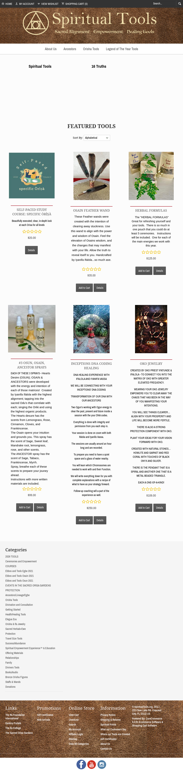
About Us (51, 48)
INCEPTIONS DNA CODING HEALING (91, 365)
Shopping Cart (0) (74, 4)
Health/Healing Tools (15, 614)
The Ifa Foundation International (15, 716)
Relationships (12, 658)
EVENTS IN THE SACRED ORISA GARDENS (28, 585)
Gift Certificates (45, 715)
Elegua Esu (11, 619)
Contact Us (106, 748)
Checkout (74, 719)
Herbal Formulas (151, 210)
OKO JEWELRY (151, 363)
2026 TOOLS (11, 556)
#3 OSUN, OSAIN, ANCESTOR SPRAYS (31, 365)
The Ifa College (13, 728)
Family (8, 662)
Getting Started (12, 609)
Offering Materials (14, 653)
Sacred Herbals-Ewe (15, 629)
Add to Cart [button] (84, 288)
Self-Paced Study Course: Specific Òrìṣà (31, 211)
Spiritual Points (108, 724)
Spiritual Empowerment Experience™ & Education (30, 648)
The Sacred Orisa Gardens (19, 733)
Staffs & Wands (13, 682)
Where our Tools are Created (115, 734)
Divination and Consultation (19, 604)
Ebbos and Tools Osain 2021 (19, 576)
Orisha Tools (91, 48)
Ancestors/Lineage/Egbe (17, 595)
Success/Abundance (15, 643)
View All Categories (79, 744)
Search (72, 724)
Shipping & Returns (110, 719)
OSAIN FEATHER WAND (91, 210)
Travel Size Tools (13, 638)
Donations (10, 686)
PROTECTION (12, 590)
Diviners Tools (12, 667)
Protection (10, 633)
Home (7, 4)
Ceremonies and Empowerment (21, 561)
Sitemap (73, 739)
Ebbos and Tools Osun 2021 (19, 580)
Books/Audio (11, 672)
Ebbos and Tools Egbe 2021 (19, 571)
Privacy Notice (107, 715)
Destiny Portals (13, 723)
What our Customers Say (113, 729)
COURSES (10, 566)
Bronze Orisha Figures (16, 677)
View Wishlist (47, 4)
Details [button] (31, 250)
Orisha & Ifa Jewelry (15, 624)
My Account (24, 4)
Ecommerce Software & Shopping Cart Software (147, 723)
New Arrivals (43, 719)
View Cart (74, 715)
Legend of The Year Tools (122, 48)
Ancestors (70, 48)
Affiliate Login (76, 734)
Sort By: (78, 137)
